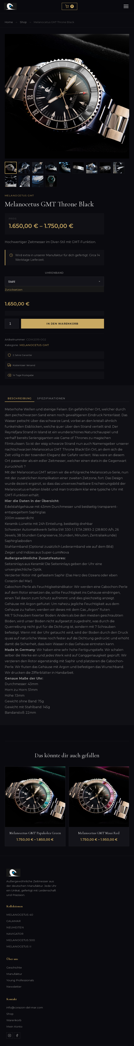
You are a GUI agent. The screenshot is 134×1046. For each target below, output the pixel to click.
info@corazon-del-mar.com (24, 1007)
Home (9, 22)
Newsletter (13, 986)
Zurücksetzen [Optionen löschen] (13, 289)
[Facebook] (17, 1035)
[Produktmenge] (12, 324)
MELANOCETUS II (18, 946)
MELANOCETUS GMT (19, 195)
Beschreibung (19, 398)
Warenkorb (13, 1020)
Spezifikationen (51, 398)
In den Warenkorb (62, 323)
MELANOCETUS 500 (20, 940)
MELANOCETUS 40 (19, 914)
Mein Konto (14, 1026)
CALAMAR (13, 921)
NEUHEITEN (15, 927)
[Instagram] (9, 1035)
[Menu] (126, 6)
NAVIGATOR (14, 933)
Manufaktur (14, 973)
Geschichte (14, 967)
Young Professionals (20, 980)
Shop (23, 22)
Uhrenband (54, 272)
